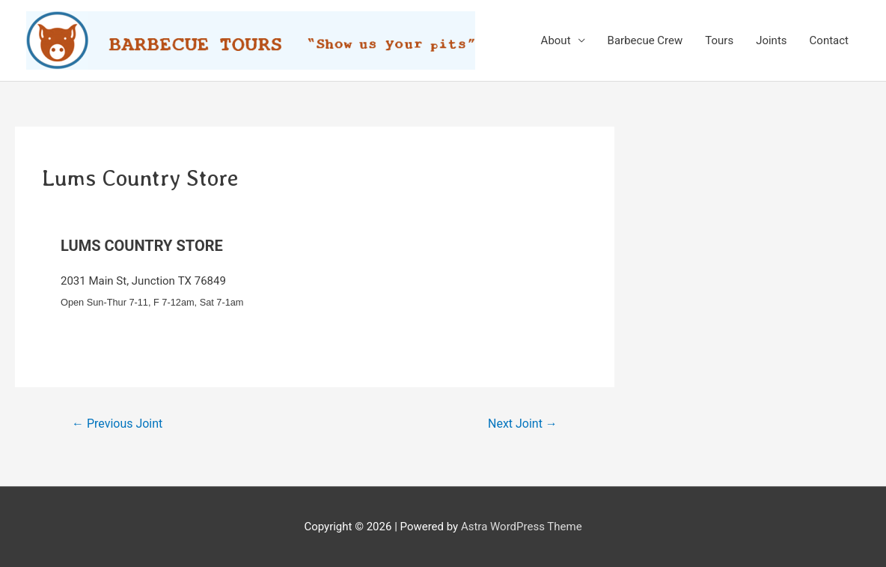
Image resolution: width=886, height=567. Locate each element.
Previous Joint (117, 423)
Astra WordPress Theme (521, 526)
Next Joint (522, 423)
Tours (719, 40)
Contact (829, 40)
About (556, 40)
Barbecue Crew (645, 40)
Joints (771, 40)
